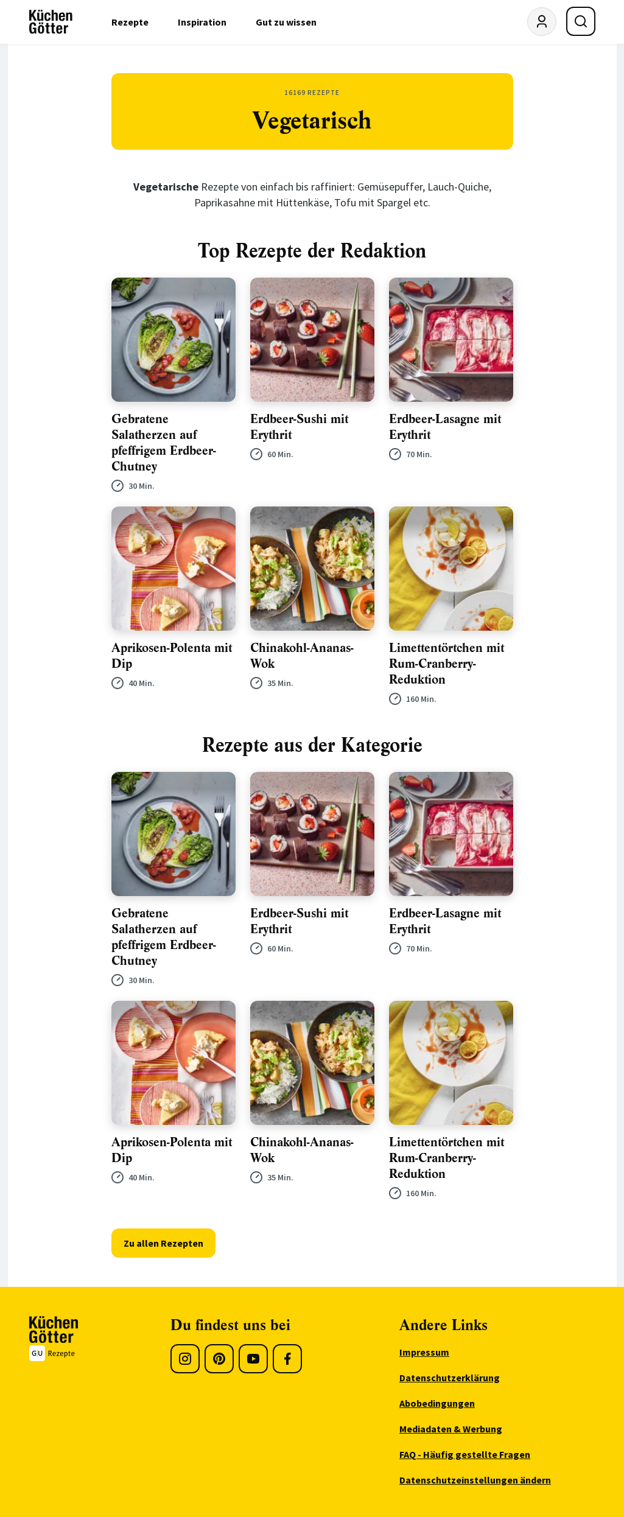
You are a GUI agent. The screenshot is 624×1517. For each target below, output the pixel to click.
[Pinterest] (219, 1358)
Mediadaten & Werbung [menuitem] (450, 1429)
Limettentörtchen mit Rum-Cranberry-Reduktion (446, 664)
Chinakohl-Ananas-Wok (302, 656)
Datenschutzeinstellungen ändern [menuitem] (475, 1480)
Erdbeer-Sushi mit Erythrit (299, 427)
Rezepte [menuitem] (130, 22)
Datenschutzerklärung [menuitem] (449, 1378)
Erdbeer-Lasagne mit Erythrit (445, 427)
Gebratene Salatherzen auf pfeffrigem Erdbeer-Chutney (163, 443)
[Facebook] (287, 1358)
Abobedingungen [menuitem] (437, 1403)
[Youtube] (253, 1358)
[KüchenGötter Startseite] (50, 22)
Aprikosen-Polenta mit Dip (171, 656)
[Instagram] (185, 1358)
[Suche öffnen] (580, 21)
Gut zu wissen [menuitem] (286, 22)
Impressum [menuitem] (424, 1352)
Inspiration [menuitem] (202, 22)
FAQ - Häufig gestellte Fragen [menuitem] (464, 1454)
